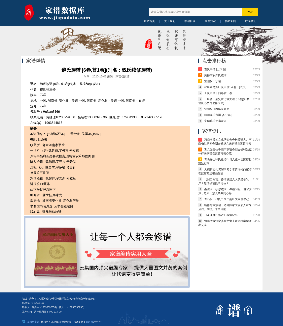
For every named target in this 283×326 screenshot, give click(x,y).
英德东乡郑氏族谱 (215, 75)
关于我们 (169, 21)
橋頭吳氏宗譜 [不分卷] (218, 115)
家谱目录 (189, 21)
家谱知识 (210, 21)
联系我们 (250, 21)
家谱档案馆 (33, 321)
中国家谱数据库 (62, 13)
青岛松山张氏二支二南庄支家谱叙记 (226, 199)
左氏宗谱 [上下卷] (215, 69)
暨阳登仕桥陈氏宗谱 (216, 109)
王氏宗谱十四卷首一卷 (218, 93)
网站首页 (149, 21)
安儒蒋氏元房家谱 (215, 120)
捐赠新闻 (230, 21)
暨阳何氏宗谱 (212, 81)
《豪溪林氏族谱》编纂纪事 (221, 215)
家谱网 (89, 321)
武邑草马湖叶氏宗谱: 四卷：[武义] (225, 87)
